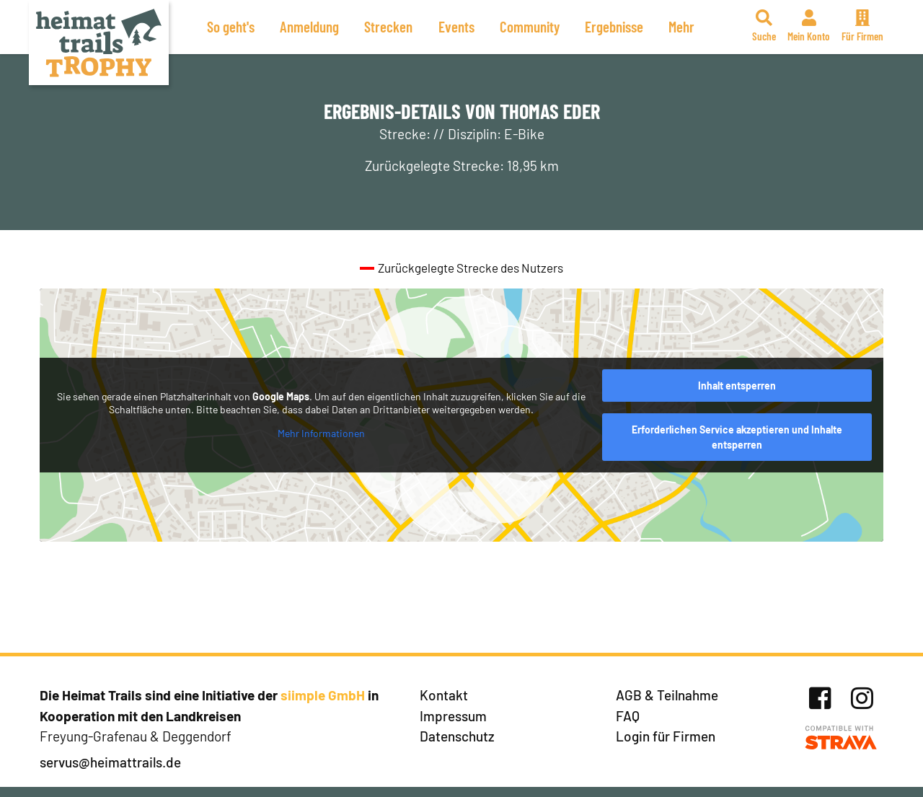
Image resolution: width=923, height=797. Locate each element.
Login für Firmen (665, 736)
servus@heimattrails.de (110, 762)
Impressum (453, 716)
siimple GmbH (323, 695)
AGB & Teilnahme (667, 695)
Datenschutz (457, 736)
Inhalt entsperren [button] (737, 385)
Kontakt (444, 695)
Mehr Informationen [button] (321, 433)
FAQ (628, 716)
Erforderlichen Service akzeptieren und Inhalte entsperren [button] (737, 437)
